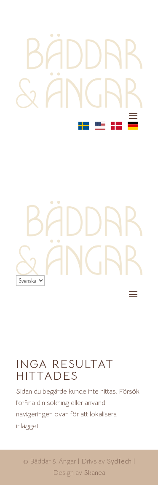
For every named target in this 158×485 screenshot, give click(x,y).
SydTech (119, 461)
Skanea (94, 473)
